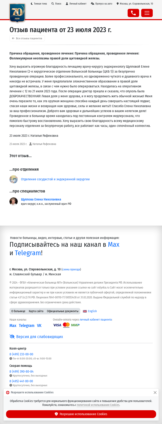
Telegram (28, 253)
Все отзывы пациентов (27, 38)
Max (113, 244)
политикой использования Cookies (98, 405)
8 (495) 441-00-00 (21, 381)
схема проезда (71, 269)
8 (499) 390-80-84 (21, 371)
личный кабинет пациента (96, 319)
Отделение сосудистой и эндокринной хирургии (55, 179)
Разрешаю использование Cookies (81, 414)
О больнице (18, 311)
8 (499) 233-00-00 (21, 354)
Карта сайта (36, 311)
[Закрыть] (155, 392)
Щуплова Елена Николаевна (41, 199)
